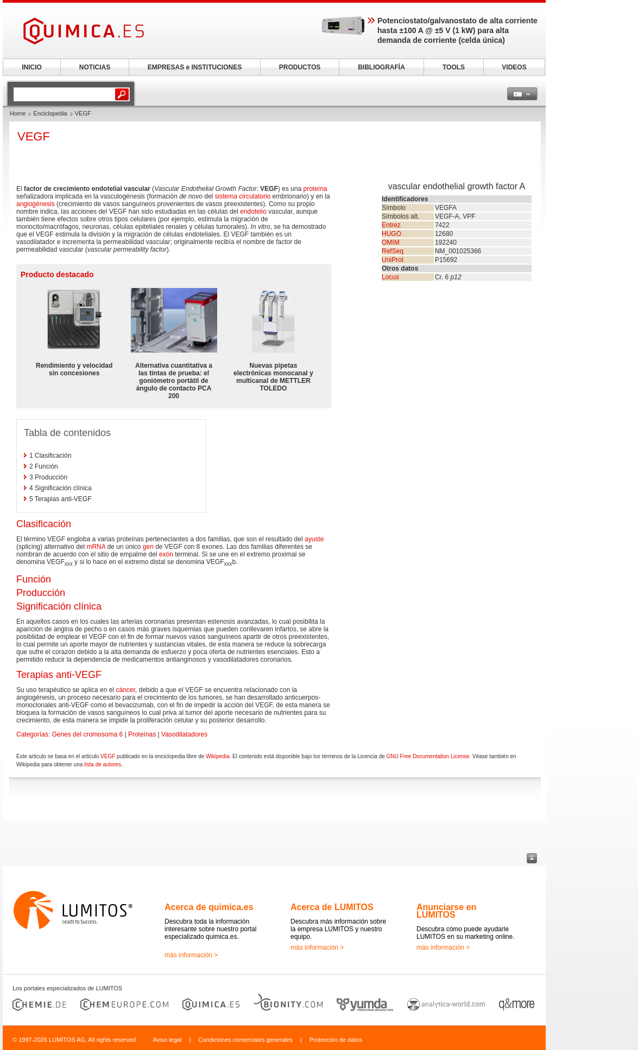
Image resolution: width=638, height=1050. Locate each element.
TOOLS (454, 67)
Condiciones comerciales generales (245, 1039)
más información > (191, 955)
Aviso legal (167, 1039)
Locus (390, 277)
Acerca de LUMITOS (332, 907)
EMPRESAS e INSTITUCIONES (195, 67)
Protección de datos (335, 1039)
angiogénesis (35, 204)
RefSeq (392, 251)
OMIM (391, 242)
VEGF (107, 756)
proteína (315, 189)
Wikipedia (217, 756)
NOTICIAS (94, 67)
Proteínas (142, 734)
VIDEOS (514, 67)
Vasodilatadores (184, 734)
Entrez (391, 225)
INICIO (32, 67)
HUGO (391, 234)
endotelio (253, 211)
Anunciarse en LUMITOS (446, 910)
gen (148, 546)
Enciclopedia (50, 113)
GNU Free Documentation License (428, 756)
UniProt (392, 260)
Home (18, 113)
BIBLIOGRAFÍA (381, 67)
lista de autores (102, 764)
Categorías (32, 734)
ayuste (314, 539)
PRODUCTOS (299, 67)
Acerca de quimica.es (209, 907)
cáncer (125, 690)
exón (166, 554)
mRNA (95, 546)
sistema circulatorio (243, 196)
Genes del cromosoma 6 (87, 734)
